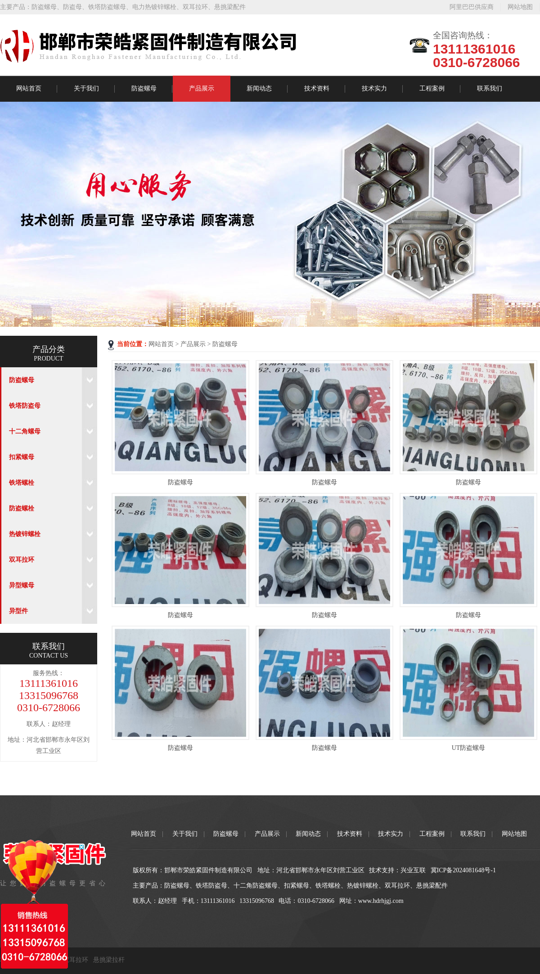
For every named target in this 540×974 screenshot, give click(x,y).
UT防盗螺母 (469, 747)
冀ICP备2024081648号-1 (463, 870)
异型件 (18, 611)
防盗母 (72, 7)
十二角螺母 (24, 431)
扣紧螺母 (21, 457)
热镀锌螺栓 (24, 534)
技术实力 (374, 88)
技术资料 (316, 88)
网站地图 (520, 7)
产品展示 (201, 88)
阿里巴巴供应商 (472, 7)
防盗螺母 (44, 7)
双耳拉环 (195, 7)
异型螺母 (21, 585)
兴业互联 (413, 870)
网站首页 (28, 88)
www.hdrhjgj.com (381, 900)
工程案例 (432, 88)
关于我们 (86, 88)
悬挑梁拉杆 (109, 959)
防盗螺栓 (21, 508)
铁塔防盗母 (24, 405)
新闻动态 (259, 88)
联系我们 (489, 88)
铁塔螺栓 (21, 482)
